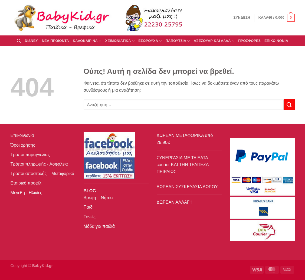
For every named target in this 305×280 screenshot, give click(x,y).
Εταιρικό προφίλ (26, 183)
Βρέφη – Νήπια (98, 197)
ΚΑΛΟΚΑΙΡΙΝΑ (87, 41)
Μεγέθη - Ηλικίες (26, 192)
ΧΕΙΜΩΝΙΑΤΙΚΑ (120, 41)
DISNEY (31, 41)
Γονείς (90, 217)
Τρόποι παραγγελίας (30, 154)
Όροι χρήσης (23, 145)
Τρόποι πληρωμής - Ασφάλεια (39, 164)
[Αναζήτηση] (19, 41)
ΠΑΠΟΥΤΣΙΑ (178, 41)
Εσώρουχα (150, 41)
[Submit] (289, 104)
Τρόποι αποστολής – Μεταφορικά (42, 173)
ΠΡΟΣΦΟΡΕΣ (249, 41)
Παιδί (89, 207)
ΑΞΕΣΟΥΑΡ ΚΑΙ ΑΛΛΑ (214, 41)
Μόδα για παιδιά (99, 226)
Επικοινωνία (22, 135)
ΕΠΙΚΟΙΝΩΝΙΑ (276, 41)
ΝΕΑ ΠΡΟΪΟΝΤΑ (55, 41)
